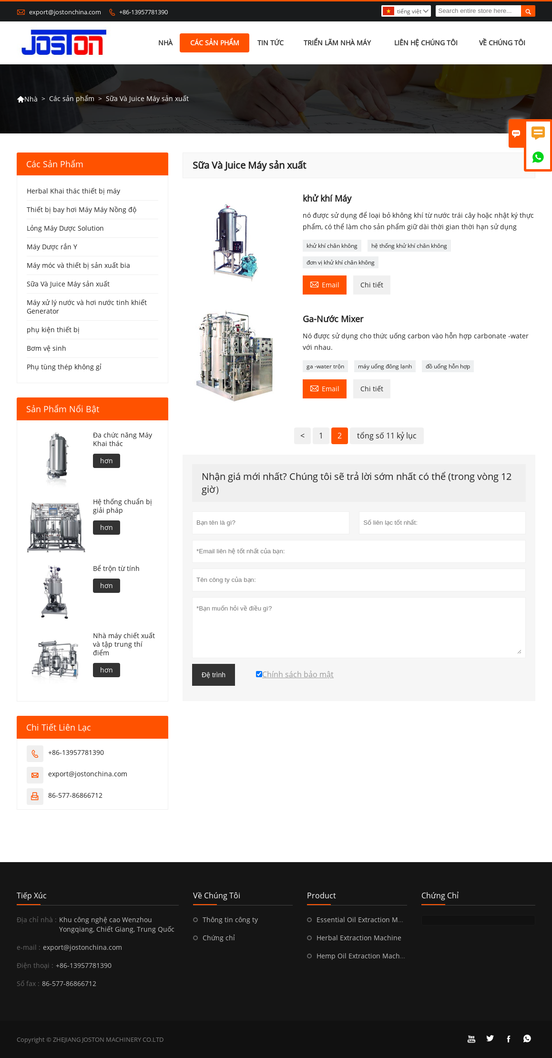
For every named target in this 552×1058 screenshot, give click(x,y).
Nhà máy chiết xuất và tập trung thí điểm (124, 644)
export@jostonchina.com (65, 12)
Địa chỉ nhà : (37, 919)
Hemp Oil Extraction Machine (363, 955)
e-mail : (29, 947)
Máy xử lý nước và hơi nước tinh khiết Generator (87, 306)
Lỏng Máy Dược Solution (65, 228)
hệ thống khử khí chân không (409, 246)
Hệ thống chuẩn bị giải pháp (122, 506)
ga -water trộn (325, 366)
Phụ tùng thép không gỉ (64, 366)
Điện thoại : (35, 965)
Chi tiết (371, 284)
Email (324, 284)
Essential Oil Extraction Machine (368, 919)
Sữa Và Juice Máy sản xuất (68, 283)
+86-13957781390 (143, 12)
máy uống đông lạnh (385, 366)
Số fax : (28, 983)
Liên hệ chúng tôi (426, 42)
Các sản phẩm (214, 42)
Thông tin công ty (230, 919)
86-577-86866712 (75, 795)
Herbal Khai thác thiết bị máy (73, 190)
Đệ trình (213, 675)
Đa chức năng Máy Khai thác (122, 439)
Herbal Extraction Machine (359, 937)
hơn (106, 460)
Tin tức (270, 42)
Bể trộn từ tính (116, 568)
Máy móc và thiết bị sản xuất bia (78, 265)
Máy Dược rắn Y (52, 246)
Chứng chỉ (219, 937)
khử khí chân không (332, 246)
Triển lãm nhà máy (337, 42)
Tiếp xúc (32, 895)
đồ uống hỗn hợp (448, 366)
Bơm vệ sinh (46, 348)
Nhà (165, 42)
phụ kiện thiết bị (53, 329)
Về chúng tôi (502, 42)
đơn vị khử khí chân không (341, 262)
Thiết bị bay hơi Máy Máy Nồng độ (81, 209)
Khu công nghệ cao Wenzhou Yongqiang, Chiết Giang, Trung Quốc (116, 924)
